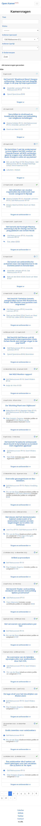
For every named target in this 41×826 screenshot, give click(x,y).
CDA (20, 205)
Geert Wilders (30, 379)
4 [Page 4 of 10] (21, 793)
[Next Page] (10, 798)
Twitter (20, 816)
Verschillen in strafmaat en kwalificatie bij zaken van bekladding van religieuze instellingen (20, 116)
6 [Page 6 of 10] (28, 793)
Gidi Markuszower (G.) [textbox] (19, 39)
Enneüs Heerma (12, 205)
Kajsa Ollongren (27, 536)
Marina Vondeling (31, 486)
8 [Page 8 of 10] (36, 793)
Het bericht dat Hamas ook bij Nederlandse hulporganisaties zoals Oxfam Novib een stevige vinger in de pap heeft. (20, 340)
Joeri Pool (10, 530)
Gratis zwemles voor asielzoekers (20, 730)
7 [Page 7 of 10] (32, 793)
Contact (20, 819)
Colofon (20, 810)
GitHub (20, 813)
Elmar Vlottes (29, 412)
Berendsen (29, 317)
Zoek (6, 57)
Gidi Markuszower (30, 123)
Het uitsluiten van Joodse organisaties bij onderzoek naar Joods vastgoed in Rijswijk (20, 192)
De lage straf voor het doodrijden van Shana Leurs (21, 695)
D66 (22, 94)
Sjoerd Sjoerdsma (13, 94)
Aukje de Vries (11, 385)
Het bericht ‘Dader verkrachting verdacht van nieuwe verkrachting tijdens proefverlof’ (20, 591)
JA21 (8, 165)
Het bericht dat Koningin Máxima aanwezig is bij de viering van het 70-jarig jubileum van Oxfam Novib (20, 229)
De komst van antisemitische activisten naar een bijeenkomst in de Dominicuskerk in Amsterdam (20, 264)
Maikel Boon (10, 410)
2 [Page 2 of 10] (13, 793)
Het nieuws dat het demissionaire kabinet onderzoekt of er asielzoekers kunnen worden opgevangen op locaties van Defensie (20, 521)
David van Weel (12, 129)
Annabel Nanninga (28, 164)
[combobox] (20, 39)
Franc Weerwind (25, 493)
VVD (20, 129)
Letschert (9, 170)
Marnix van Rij (24, 420)
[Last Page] (15, 798)
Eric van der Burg (12, 492)
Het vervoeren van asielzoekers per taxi (20, 625)
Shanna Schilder (12, 123)
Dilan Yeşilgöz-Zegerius (15, 418)
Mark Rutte (11, 457)
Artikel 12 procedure (20, 558)
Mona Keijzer (29, 162)
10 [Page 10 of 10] (6, 798)
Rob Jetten (11, 242)
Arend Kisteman (17, 165)
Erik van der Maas (12, 162)
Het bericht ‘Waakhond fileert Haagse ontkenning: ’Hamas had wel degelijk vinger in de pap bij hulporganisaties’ (20, 81)
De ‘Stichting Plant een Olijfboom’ (20, 406)
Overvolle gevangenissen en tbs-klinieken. (21, 480)
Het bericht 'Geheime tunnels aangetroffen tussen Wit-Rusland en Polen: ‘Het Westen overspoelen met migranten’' (20, 301)
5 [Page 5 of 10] (24, 793)
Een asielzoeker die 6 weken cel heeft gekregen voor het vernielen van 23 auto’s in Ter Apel (20, 763)
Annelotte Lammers (14, 88)
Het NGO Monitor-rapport (20, 374)
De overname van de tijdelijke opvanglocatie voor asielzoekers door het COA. (20, 659)
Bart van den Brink (14, 277)
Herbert (17, 170)
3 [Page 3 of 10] (17, 793)
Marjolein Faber (26, 410)
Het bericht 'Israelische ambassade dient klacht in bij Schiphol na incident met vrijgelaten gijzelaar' (20, 444)
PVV (24, 88)
